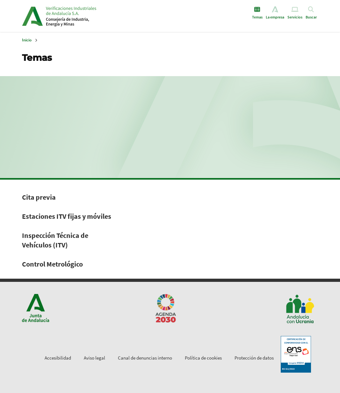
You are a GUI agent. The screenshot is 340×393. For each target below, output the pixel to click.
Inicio (95, 16)
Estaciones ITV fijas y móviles (66, 216)
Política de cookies (203, 358)
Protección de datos (254, 358)
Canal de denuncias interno (145, 358)
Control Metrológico (52, 264)
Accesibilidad (58, 358)
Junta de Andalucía (32, 16)
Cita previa (39, 197)
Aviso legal (94, 358)
